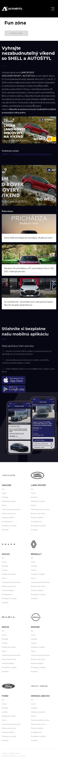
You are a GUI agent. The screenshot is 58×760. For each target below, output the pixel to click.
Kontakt (5, 529)
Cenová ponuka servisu (11, 509)
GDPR (11, 753)
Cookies (17, 753)
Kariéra (4, 753)
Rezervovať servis (9, 513)
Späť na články (16, 33)
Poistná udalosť (8, 517)
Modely (5, 497)
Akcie (4, 505)
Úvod (4, 493)
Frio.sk (22, 756)
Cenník (4, 570)
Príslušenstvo (7, 521)
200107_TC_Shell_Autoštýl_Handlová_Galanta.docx (27, 154)
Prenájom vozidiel (9, 525)
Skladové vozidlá (9, 501)
